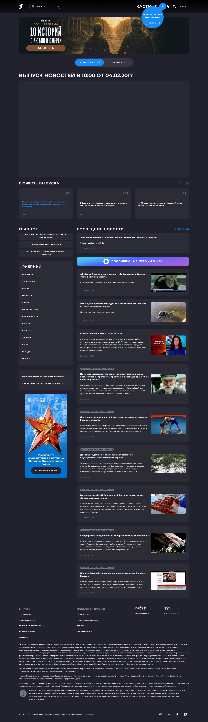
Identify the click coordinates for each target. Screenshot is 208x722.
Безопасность (30, 316)
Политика (27, 274)
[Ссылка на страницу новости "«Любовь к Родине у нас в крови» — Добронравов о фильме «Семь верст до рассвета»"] (133, 282)
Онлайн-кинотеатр (27, 620)
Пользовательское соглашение (91, 609)
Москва (26, 359)
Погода (26, 352)
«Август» (22, 661)
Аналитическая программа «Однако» (42, 383)
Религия (26, 323)
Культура (27, 330)
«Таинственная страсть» (137, 661)
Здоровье (27, 338)
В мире (25, 288)
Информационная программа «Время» (43, 376)
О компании (24, 609)
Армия (25, 302)
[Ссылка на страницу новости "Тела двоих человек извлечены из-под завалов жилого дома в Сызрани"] (133, 243)
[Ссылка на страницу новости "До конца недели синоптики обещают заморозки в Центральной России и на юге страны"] (133, 463)
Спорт (25, 345)
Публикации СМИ (84, 631)
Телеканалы (170, 686)
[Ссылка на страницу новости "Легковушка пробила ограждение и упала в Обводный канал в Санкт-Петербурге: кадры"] (133, 312)
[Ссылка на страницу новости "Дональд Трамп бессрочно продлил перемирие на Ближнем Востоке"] (133, 580)
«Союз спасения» (62, 661)
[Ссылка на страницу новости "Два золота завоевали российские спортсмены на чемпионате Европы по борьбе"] (133, 424)
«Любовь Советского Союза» (40, 661)
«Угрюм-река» (76, 661)
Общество (27, 295)
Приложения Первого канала (32, 626)
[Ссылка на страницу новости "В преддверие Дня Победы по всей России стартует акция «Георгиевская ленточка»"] (133, 504)
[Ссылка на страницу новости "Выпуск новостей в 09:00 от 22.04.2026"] (133, 344)
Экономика (28, 281)
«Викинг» (88, 661)
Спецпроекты (25, 615)
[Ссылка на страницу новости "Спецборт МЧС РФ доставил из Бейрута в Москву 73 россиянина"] (133, 543)
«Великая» (107, 661)
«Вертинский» (119, 661)
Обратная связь (83, 615)
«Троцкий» (97, 661)
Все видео (23, 637)
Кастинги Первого (27, 631)
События (80, 626)
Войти (183, 6)
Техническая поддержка (88, 620)
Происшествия (30, 309)
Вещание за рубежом (172, 610)
